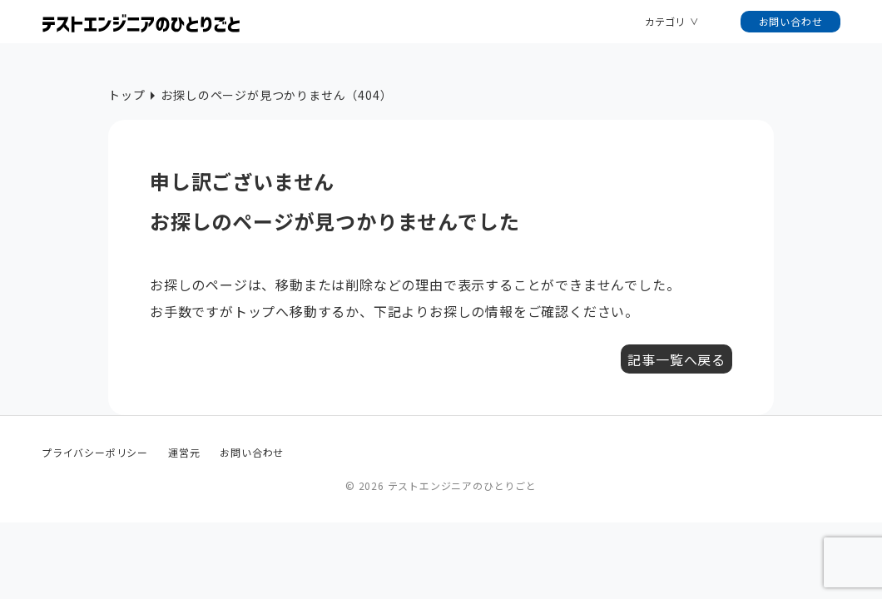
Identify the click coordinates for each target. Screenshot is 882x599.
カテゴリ (665, 21)
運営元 (184, 452)
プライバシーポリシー (95, 452)
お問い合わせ (791, 21)
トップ (126, 95)
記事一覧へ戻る (676, 359)
